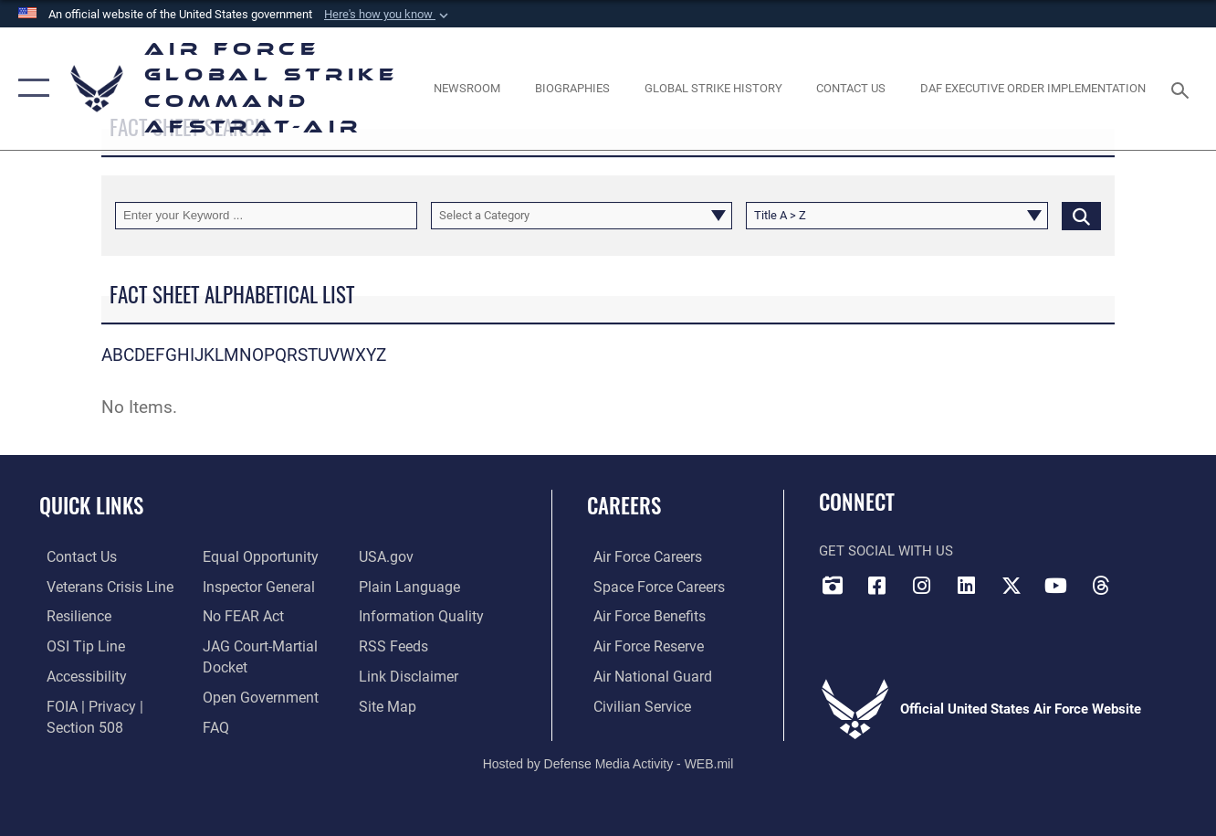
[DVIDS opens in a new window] (832, 584)
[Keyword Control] (266, 215)
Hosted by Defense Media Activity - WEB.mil (608, 760)
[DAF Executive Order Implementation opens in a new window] (1032, 89)
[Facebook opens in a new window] (877, 584)
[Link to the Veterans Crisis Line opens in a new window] (100, 586)
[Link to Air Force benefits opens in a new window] (641, 616)
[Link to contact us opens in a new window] (73, 557)
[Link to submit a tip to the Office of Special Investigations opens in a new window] (75, 645)
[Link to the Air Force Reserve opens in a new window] (641, 645)
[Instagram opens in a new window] (922, 584)
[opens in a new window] (78, 675)
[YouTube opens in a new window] (1056, 584)
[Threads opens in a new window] (1101, 584)
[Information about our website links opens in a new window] (408, 675)
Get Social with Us (886, 551)
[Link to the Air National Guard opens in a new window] (643, 675)
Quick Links (91, 505)
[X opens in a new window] (1011, 584)
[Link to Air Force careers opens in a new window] (640, 557)
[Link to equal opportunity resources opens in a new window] (254, 557)
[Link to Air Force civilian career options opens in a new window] (633, 704)
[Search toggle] (1183, 88)
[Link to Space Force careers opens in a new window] (650, 586)
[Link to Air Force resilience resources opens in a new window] (70, 616)
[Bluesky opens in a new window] (1145, 579)
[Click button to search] (1081, 215)
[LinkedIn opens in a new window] (966, 584)
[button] (388, 14)
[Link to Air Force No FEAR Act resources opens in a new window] (239, 616)
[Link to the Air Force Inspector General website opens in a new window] (254, 586)
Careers (624, 505)
